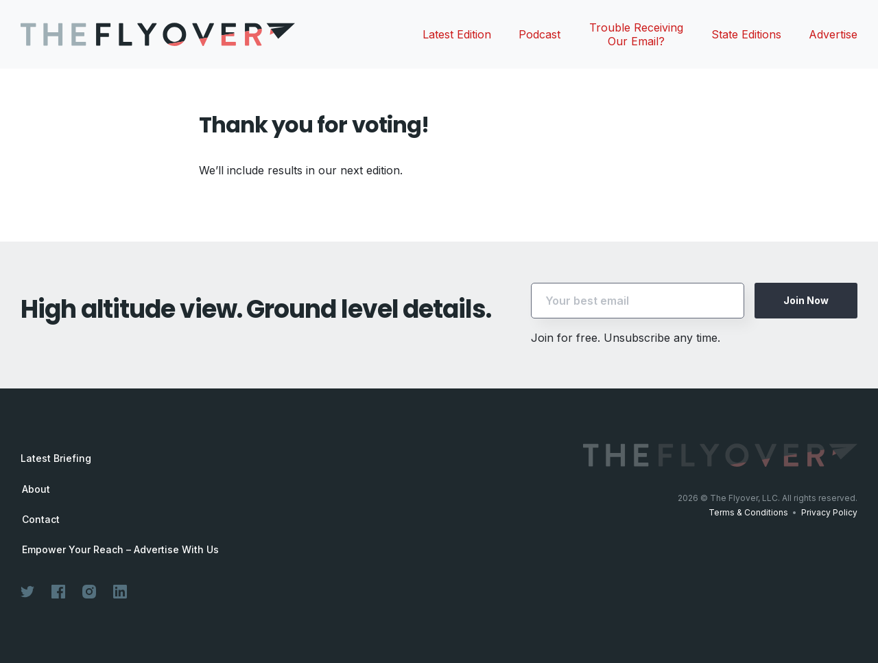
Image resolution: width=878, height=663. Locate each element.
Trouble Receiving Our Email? (636, 34)
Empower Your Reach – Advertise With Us (120, 549)
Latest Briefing (56, 458)
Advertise (833, 34)
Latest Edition (457, 34)
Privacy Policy (829, 512)
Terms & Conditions (748, 512)
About (36, 489)
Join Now (806, 300)
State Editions (746, 34)
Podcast (539, 34)
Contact (41, 519)
